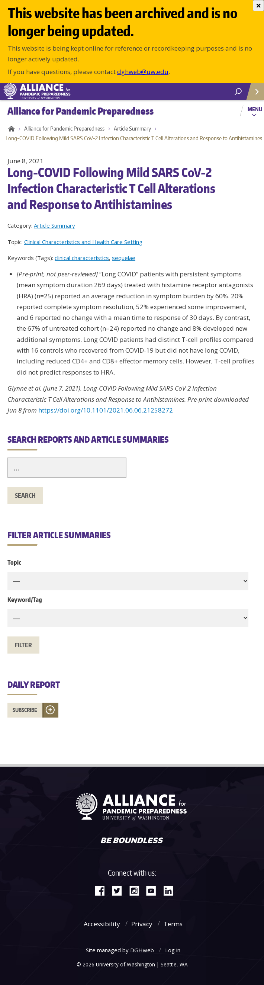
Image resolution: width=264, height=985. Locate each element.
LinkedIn (171, 890)
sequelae (123, 258)
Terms (173, 924)
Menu (255, 109)
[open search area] (238, 91)
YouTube (154, 890)
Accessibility (102, 924)
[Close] (258, 5)
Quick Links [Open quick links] (252, 94)
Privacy (141, 924)
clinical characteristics (82, 258)
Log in (172, 950)
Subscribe (25, 710)
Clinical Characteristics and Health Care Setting (83, 242)
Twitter (120, 890)
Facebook (102, 890)
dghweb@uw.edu (142, 71)
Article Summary (132, 128)
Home (10, 129)
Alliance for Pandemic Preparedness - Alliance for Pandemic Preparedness (56, 91)
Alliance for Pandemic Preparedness (64, 128)
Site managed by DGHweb (120, 950)
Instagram (137, 890)
